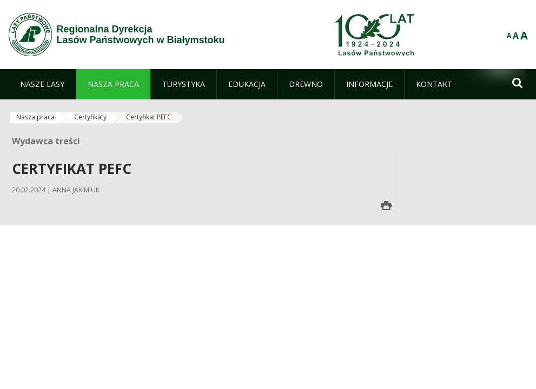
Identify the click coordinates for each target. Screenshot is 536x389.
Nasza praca (35, 117)
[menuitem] (42, 84)
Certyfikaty (90, 117)
